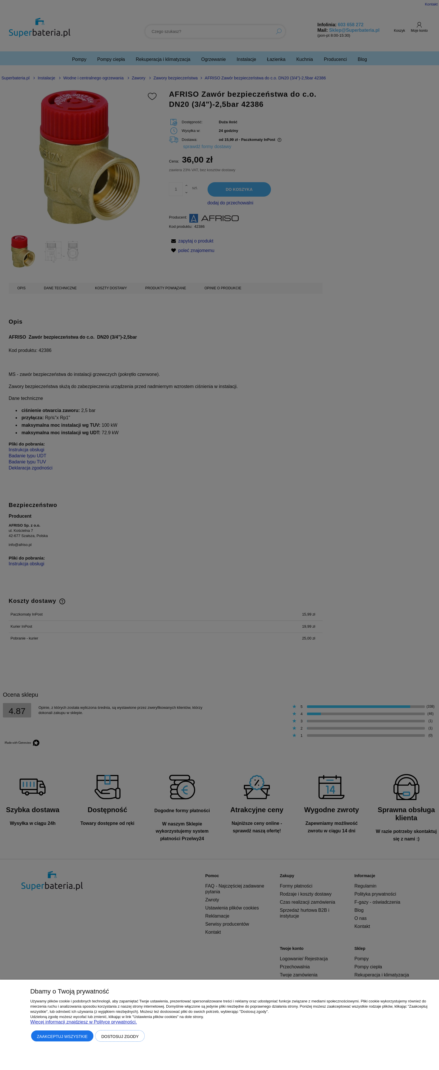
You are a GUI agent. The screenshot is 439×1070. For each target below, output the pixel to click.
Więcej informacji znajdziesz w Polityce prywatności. (83, 1021)
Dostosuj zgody (120, 1036)
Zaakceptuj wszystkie (62, 1036)
